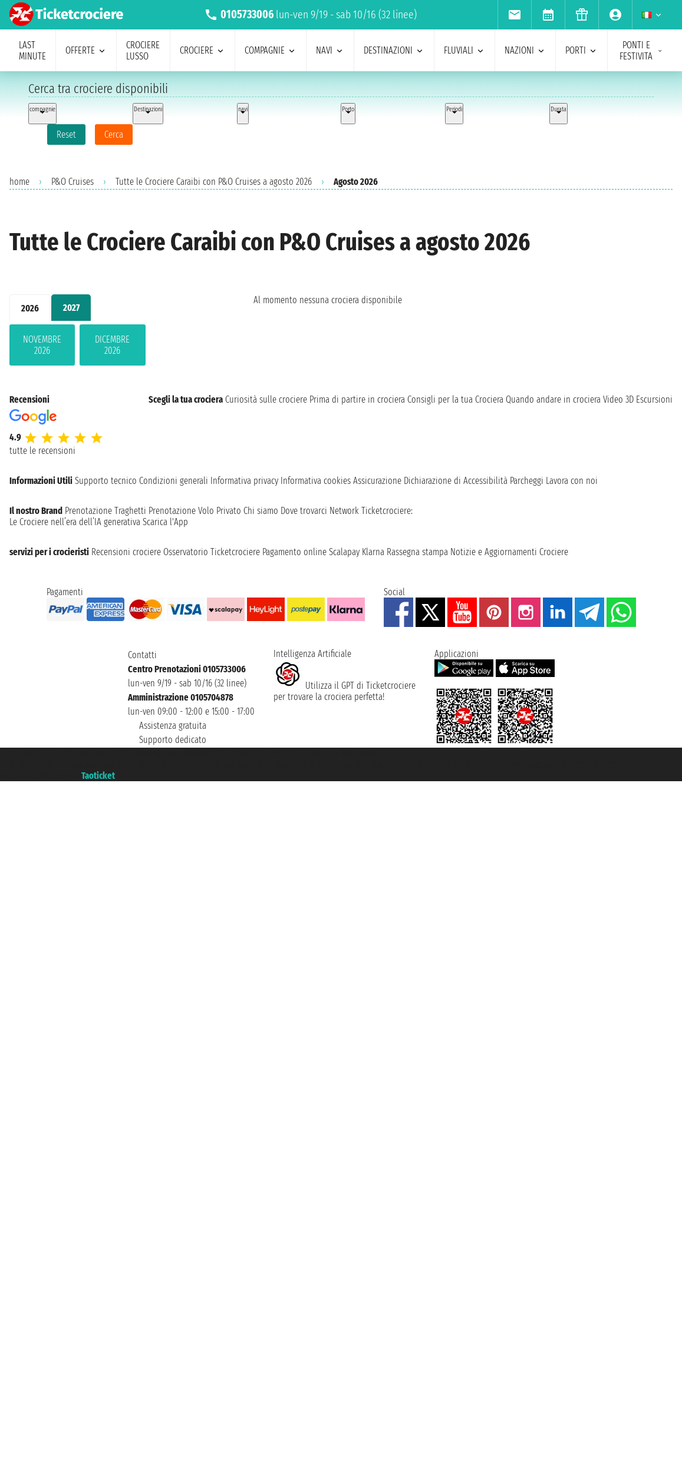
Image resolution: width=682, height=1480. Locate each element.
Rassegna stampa (417, 552)
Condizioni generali (173, 480)
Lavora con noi (572, 480)
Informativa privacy (244, 480)
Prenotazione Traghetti (105, 510)
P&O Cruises (72, 181)
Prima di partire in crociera (357, 399)
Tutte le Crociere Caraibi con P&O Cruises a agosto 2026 (214, 181)
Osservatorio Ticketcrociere (211, 552)
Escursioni (654, 399)
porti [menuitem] (581, 50)
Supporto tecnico (106, 480)
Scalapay (344, 552)
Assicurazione (377, 480)
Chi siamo (260, 510)
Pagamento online (294, 552)
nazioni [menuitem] (525, 50)
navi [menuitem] (330, 50)
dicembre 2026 (112, 345)
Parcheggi (526, 480)
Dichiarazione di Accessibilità (456, 480)
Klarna (373, 552)
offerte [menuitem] (86, 50)
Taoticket (98, 775)
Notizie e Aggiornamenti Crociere (509, 552)
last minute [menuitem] (32, 50)
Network (344, 510)
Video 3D (618, 399)
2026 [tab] (30, 308)
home (19, 181)
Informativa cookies (316, 480)
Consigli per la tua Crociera (455, 399)
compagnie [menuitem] (270, 50)
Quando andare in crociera (553, 399)
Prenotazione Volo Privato (195, 510)
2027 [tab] (71, 307)
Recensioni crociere (126, 552)
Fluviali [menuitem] (464, 50)
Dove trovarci (304, 510)
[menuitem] (514, 14)
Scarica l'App (165, 521)
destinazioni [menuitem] (394, 50)
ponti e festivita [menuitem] (641, 50)
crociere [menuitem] (202, 50)
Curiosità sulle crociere (266, 399)
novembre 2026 (42, 345)
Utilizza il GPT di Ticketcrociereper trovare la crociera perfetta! (345, 691)
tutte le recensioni (42, 450)
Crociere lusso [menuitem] (143, 50)
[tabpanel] (112, 347)
